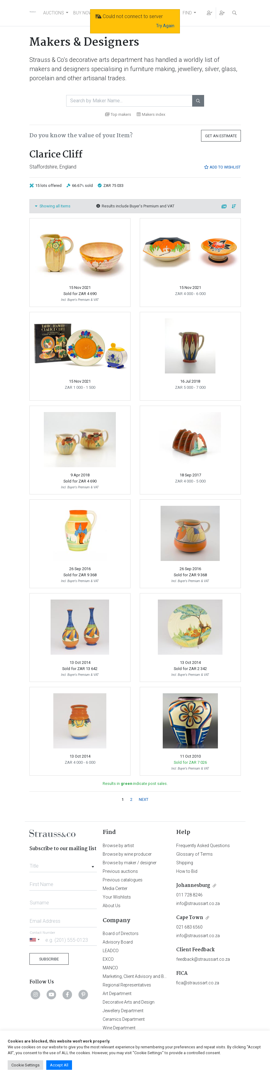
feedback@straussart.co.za (203, 959)
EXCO (108, 959)
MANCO (110, 967)
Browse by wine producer (127, 854)
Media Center (115, 888)
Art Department (117, 993)
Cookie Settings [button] (25, 1065)
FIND (187, 12)
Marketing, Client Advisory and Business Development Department (166, 976)
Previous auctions (120, 871)
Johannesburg (193, 885)
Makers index (151, 114)
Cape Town (189, 918)
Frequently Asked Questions (203, 845)
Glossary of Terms (194, 854)
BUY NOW (83, 12)
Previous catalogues (123, 879)
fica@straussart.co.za (197, 982)
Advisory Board (118, 942)
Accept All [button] (59, 1065)
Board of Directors (121, 933)
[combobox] (63, 864)
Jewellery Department (123, 1010)
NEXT (143, 799)
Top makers (118, 114)
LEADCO (111, 950)
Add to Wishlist (222, 167)
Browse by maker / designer (130, 862)
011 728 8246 (189, 894)
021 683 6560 (189, 927)
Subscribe (49, 959)
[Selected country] (35, 939)
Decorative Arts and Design (128, 1002)
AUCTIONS (53, 12)
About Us (111, 905)
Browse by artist (118, 845)
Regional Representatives (127, 984)
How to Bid (186, 871)
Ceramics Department (124, 1019)
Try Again (165, 25)
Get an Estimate (221, 136)
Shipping (184, 862)
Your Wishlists (117, 897)
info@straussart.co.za (198, 903)
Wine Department (119, 1027)
